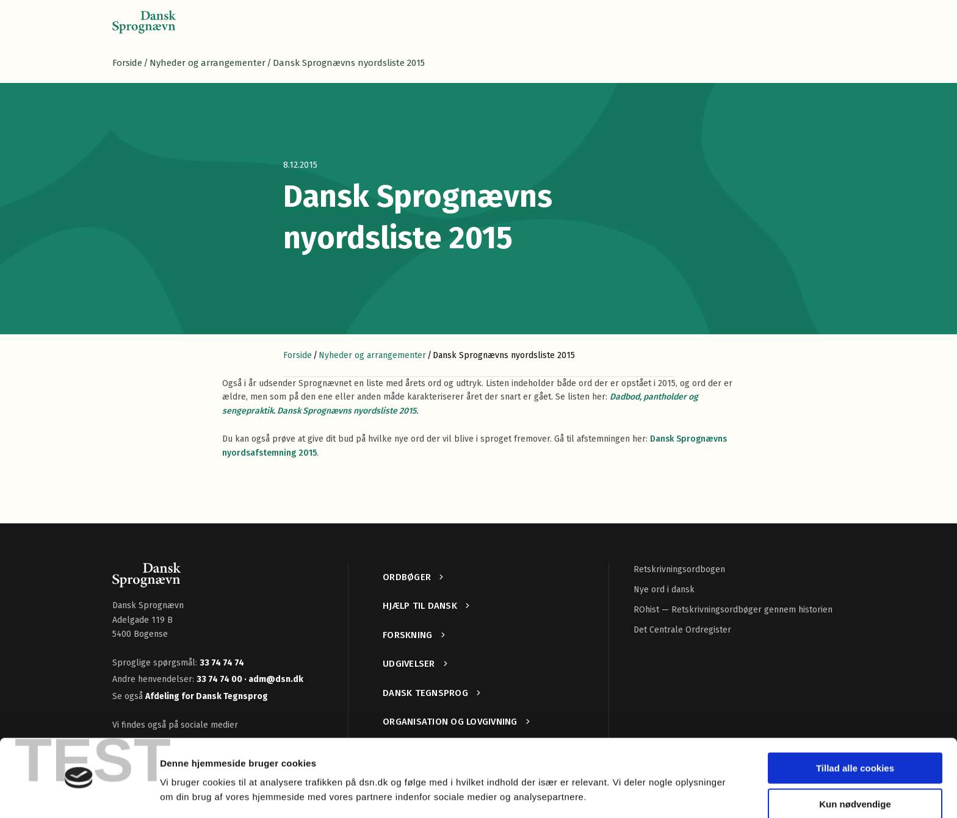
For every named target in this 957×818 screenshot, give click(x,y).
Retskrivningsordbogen (679, 569)
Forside (127, 62)
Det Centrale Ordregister (682, 630)
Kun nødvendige (855, 767)
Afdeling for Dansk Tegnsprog (206, 696)
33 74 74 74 (222, 663)
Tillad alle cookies (855, 732)
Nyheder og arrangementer (207, 62)
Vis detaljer (184, 794)
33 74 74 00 (220, 679)
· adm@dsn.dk (273, 679)
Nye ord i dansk (664, 589)
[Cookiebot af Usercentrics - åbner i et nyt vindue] (79, 794)
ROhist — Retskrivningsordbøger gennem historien (733, 610)
